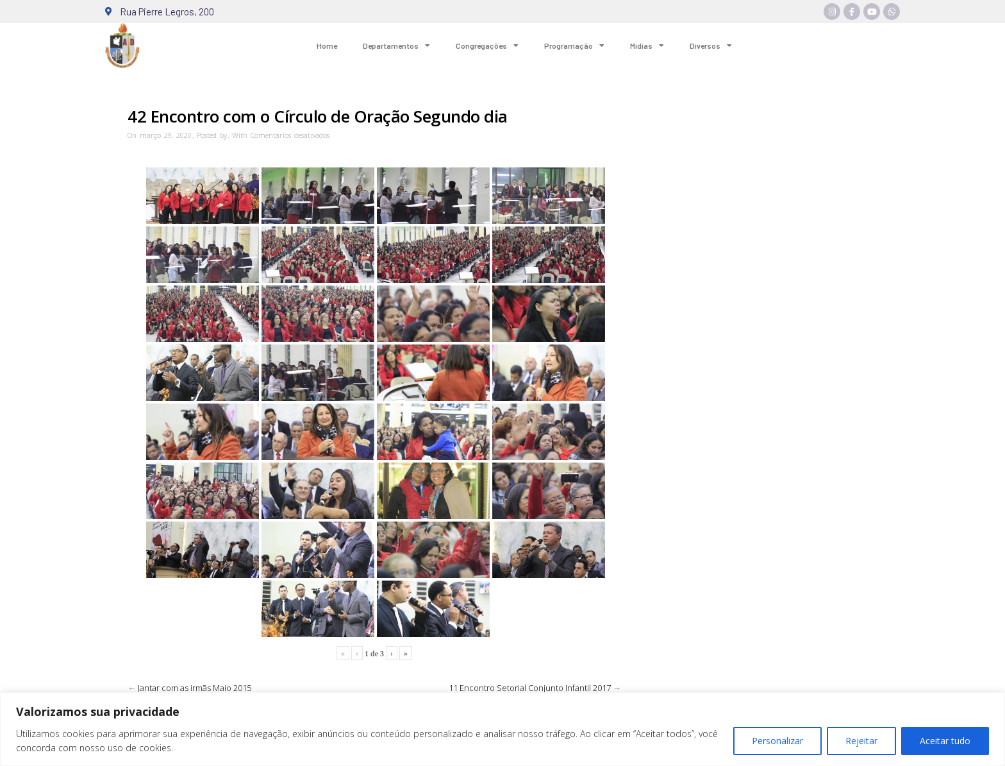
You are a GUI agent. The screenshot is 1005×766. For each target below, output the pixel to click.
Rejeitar (861, 741)
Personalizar (777, 741)
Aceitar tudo (945, 741)
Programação (574, 45)
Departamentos (396, 45)
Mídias (647, 45)
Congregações (487, 45)
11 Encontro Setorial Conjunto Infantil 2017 (530, 688)
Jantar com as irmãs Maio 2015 (194, 688)
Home (327, 45)
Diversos (711, 45)
